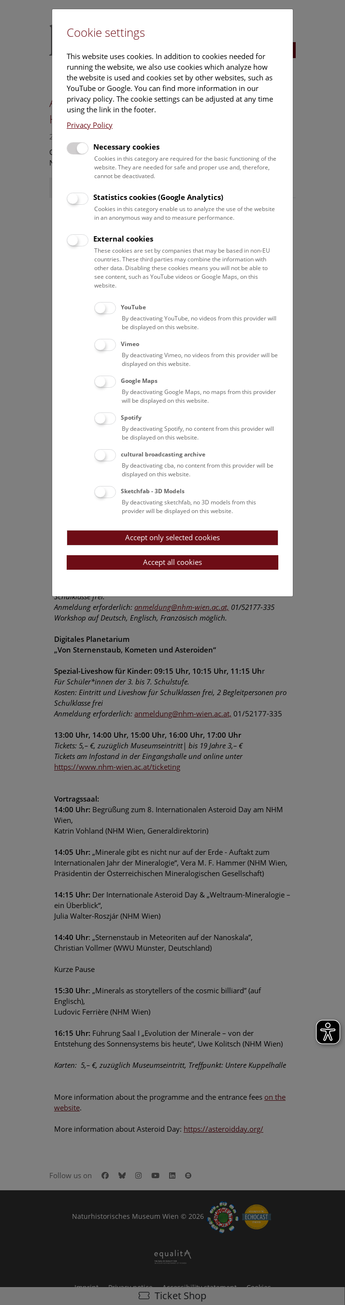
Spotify (131, 417)
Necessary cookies (126, 147)
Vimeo (130, 344)
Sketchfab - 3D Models (153, 491)
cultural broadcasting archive (163, 454)
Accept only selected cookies (172, 537)
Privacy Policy (90, 125)
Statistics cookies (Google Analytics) (158, 197)
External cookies (123, 238)
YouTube (133, 307)
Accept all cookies (172, 562)
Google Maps (139, 381)
